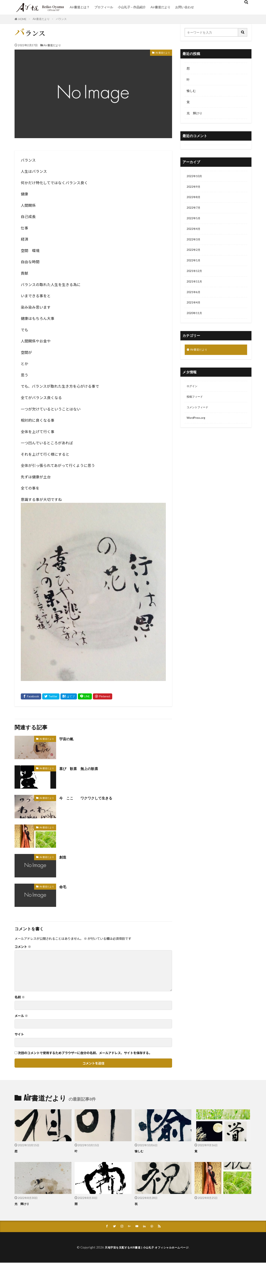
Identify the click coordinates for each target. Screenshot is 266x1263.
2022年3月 (194, 244)
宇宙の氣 (67, 738)
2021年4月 (194, 311)
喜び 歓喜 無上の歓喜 (82, 768)
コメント (23, 946)
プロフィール (103, 7)
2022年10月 (195, 176)
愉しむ (191, 91)
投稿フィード (196, 408)
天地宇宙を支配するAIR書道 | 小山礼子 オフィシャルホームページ (147, 1248)
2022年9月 (194, 188)
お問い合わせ (184, 7)
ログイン (193, 397)
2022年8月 (194, 199)
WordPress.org (197, 430)
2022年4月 (194, 232)
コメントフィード (199, 419)
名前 (20, 997)
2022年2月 (194, 255)
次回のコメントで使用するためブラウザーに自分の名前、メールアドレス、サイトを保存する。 (85, 1052)
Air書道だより (160, 7)
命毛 (63, 886)
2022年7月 (194, 210)
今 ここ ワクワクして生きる (90, 797)
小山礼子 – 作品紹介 (132, 7)
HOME (22, 19)
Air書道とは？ (80, 7)
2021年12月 (195, 277)
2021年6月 (194, 300)
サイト (19, 1034)
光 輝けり (194, 113)
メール (21, 1015)
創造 (63, 856)
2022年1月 (194, 266)
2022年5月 (194, 221)
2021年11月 (195, 289)
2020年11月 (195, 322)
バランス (61, 19)
